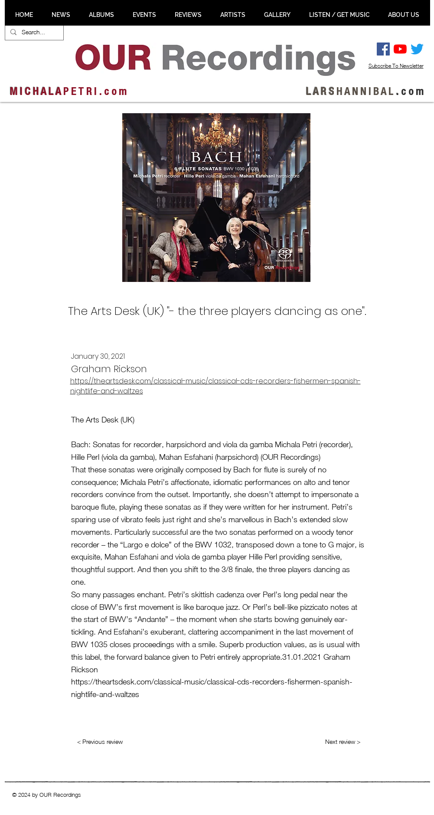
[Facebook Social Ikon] (383, 49)
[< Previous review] (100, 741)
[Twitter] (417, 49)
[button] (61, 14)
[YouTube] (400, 49)
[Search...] (33, 32)
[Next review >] (342, 741)
